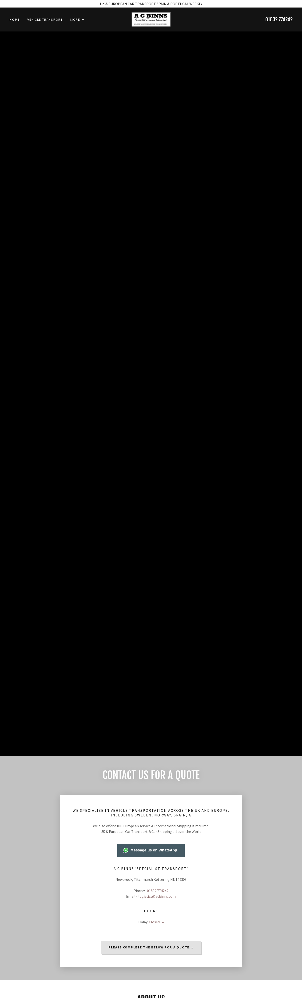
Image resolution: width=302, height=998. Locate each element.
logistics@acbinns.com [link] (157, 896)
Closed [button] (154, 922)
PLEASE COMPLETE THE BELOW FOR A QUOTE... (150, 947)
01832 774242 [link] (279, 20)
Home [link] (14, 20)
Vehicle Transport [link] (45, 20)
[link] (151, 19)
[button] (77, 20)
